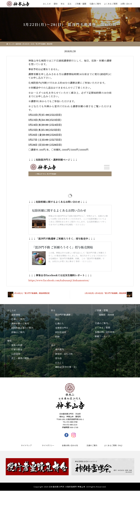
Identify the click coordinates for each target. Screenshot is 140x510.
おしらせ (47, 3)
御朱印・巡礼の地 (64, 373)
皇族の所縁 (16, 364)
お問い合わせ (126, 3)
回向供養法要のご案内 (22, 347)
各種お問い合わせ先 (104, 351)
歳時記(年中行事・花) (66, 386)
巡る (70, 3)
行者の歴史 (16, 368)
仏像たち (59, 342)
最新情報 (18, 44)
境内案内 (59, 368)
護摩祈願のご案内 (20, 342)
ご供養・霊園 (80, 3)
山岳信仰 (15, 373)
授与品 (58, 377)
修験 (57, 355)
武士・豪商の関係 (20, 377)
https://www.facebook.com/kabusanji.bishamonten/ (58, 299)
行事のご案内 (17, 338)
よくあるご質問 (110, 3)
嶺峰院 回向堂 (106, 334)
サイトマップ (26, 464)
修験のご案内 (17, 351)
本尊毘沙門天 (61, 347)
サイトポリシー (48, 464)
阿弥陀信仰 (60, 351)
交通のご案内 (95, 3)
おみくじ (59, 381)
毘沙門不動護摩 (62, 334)
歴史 (56, 3)
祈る (63, 3)
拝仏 (57, 338)
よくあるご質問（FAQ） (113, 464)
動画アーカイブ (102, 355)
